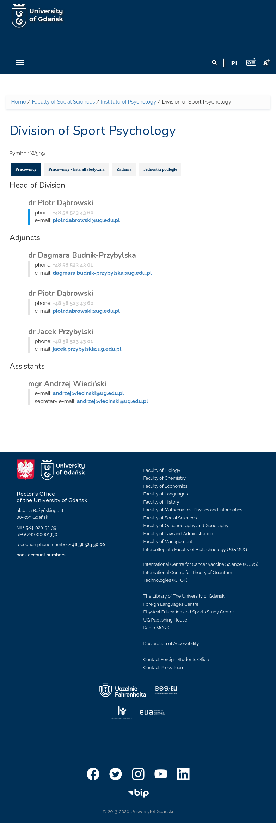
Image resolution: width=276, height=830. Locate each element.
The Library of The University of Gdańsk (184, 596)
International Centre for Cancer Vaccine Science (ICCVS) (200, 564)
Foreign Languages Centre (170, 604)
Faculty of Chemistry (164, 478)
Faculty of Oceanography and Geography (186, 525)
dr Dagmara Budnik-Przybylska (82, 255)
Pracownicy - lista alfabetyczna (76, 169)
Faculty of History (161, 502)
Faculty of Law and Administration (178, 533)
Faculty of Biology (161, 470)
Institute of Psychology (128, 102)
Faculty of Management (167, 541)
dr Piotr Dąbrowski (60, 203)
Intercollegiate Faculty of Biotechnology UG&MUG (195, 549)
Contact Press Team (164, 667)
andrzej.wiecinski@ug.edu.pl (88, 393)
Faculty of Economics (165, 486)
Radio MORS (156, 627)
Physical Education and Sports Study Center (188, 611)
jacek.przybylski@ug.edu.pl (87, 349)
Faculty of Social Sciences (63, 102)
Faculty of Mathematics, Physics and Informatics (193, 509)
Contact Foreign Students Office (176, 659)
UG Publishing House (165, 620)
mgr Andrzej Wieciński (67, 384)
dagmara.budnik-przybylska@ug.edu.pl (102, 273)
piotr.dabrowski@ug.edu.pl (86, 220)
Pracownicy (26, 169)
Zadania (123, 169)
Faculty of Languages (165, 494)
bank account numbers (41, 554)
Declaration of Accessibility (171, 643)
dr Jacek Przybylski (60, 332)
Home (18, 102)
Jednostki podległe (160, 169)
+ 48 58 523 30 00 (87, 544)
